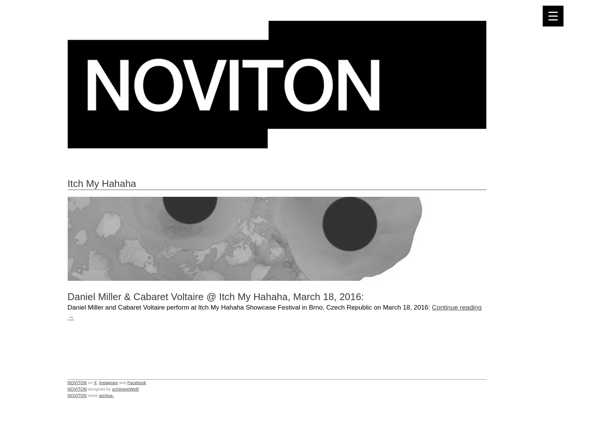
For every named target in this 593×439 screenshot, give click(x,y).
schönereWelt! (125, 389)
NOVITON (77, 382)
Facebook (136, 382)
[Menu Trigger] (553, 16)
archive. (106, 395)
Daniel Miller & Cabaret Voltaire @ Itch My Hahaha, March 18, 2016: (216, 296)
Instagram (108, 382)
